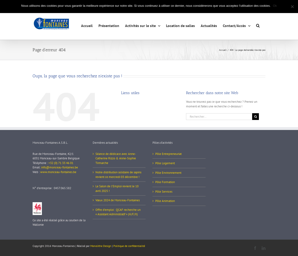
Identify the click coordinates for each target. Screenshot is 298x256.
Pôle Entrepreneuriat (168, 154)
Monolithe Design (100, 246)
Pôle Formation (165, 182)
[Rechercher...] (219, 116)
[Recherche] (255, 116)
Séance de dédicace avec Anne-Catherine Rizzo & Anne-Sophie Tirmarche (115, 158)
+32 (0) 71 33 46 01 (60, 163)
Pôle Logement (165, 163)
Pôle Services (163, 192)
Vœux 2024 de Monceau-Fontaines (117, 200)
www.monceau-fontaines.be (58, 172)
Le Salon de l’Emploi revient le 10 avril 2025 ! (117, 188)
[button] (258, 25)
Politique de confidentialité (129, 246)
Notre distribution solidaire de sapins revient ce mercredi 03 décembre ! (118, 174)
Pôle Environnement (168, 173)
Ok (275, 5)
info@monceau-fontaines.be (59, 167)
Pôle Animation (165, 201)
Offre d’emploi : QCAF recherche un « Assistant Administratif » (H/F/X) (118, 212)
